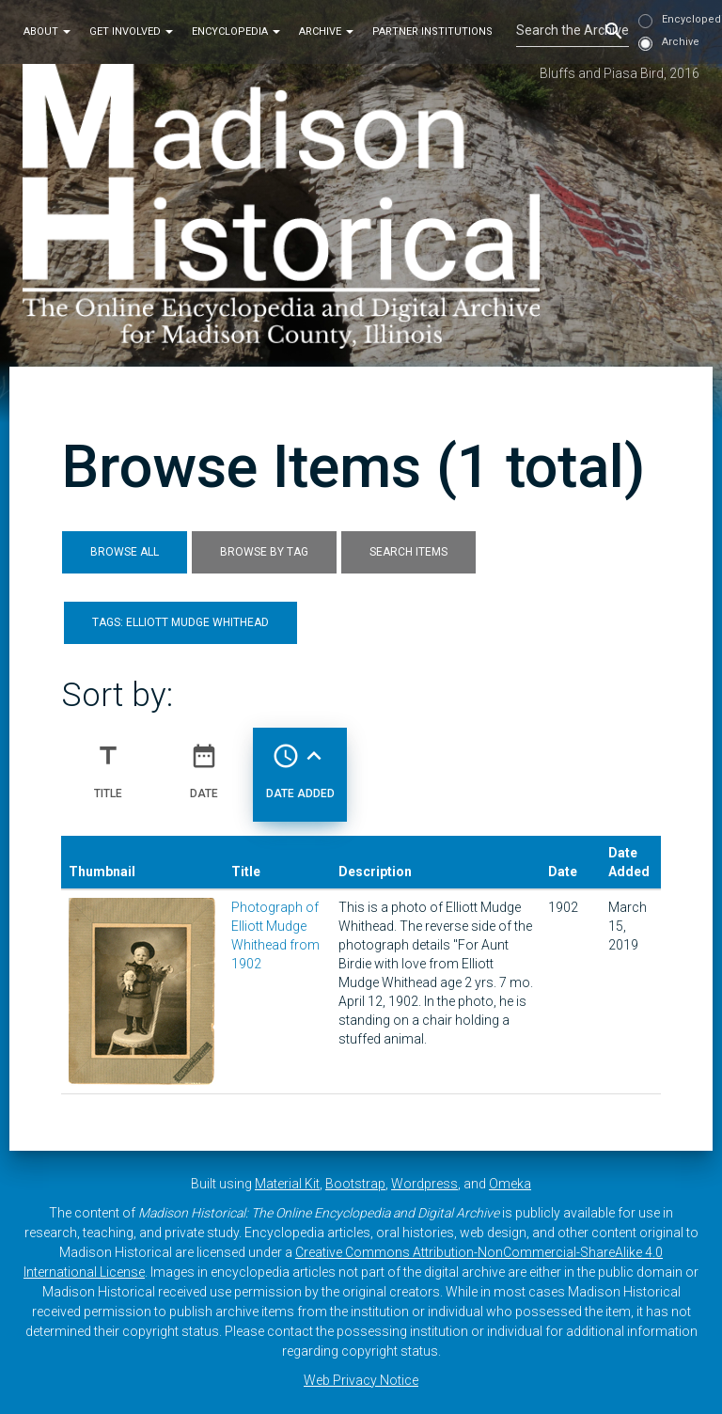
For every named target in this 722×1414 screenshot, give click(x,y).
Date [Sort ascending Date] (204, 763)
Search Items (408, 551)
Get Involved (131, 31)
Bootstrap (355, 1183)
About (47, 31)
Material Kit (287, 1183)
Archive (326, 31)
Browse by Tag (264, 551)
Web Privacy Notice (361, 1380)
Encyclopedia (236, 31)
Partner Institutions (432, 31)
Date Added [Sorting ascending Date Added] (300, 763)
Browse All (124, 551)
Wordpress (424, 1183)
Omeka (510, 1183)
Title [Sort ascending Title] (108, 763)
